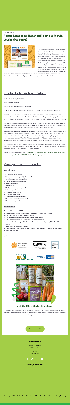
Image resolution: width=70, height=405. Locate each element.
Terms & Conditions (46, 398)
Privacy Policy (34, 398)
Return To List (10, 236)
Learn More (35, 331)
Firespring (63, 398)
